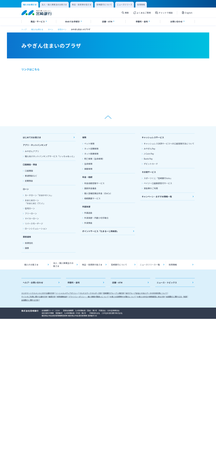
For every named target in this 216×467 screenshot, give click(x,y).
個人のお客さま (37, 29)
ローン (50, 29)
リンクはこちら (30, 69)
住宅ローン (62, 29)
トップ (24, 29)
